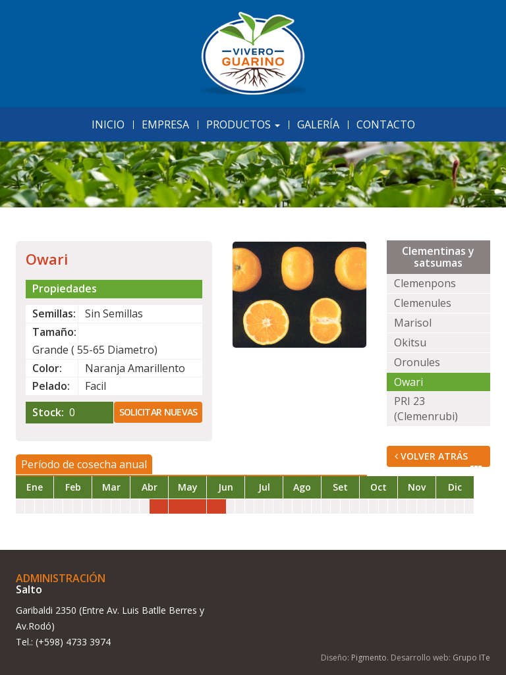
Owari (408, 382)
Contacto (385, 124)
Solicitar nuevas (158, 412)
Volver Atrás (439, 458)
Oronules (417, 362)
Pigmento (369, 657)
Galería (318, 124)
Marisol (413, 322)
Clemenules (422, 303)
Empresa (165, 124)
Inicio (108, 124)
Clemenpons (425, 283)
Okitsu (410, 342)
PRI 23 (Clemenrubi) (426, 408)
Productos (243, 124)
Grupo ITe (471, 657)
